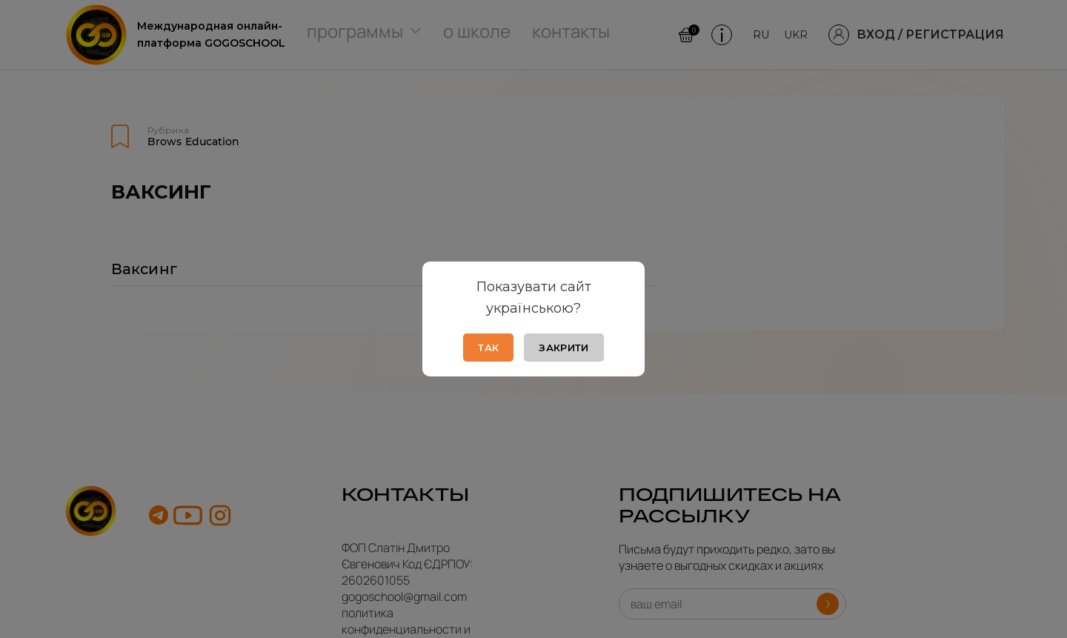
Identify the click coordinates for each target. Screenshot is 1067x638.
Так (488, 347)
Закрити (563, 347)
